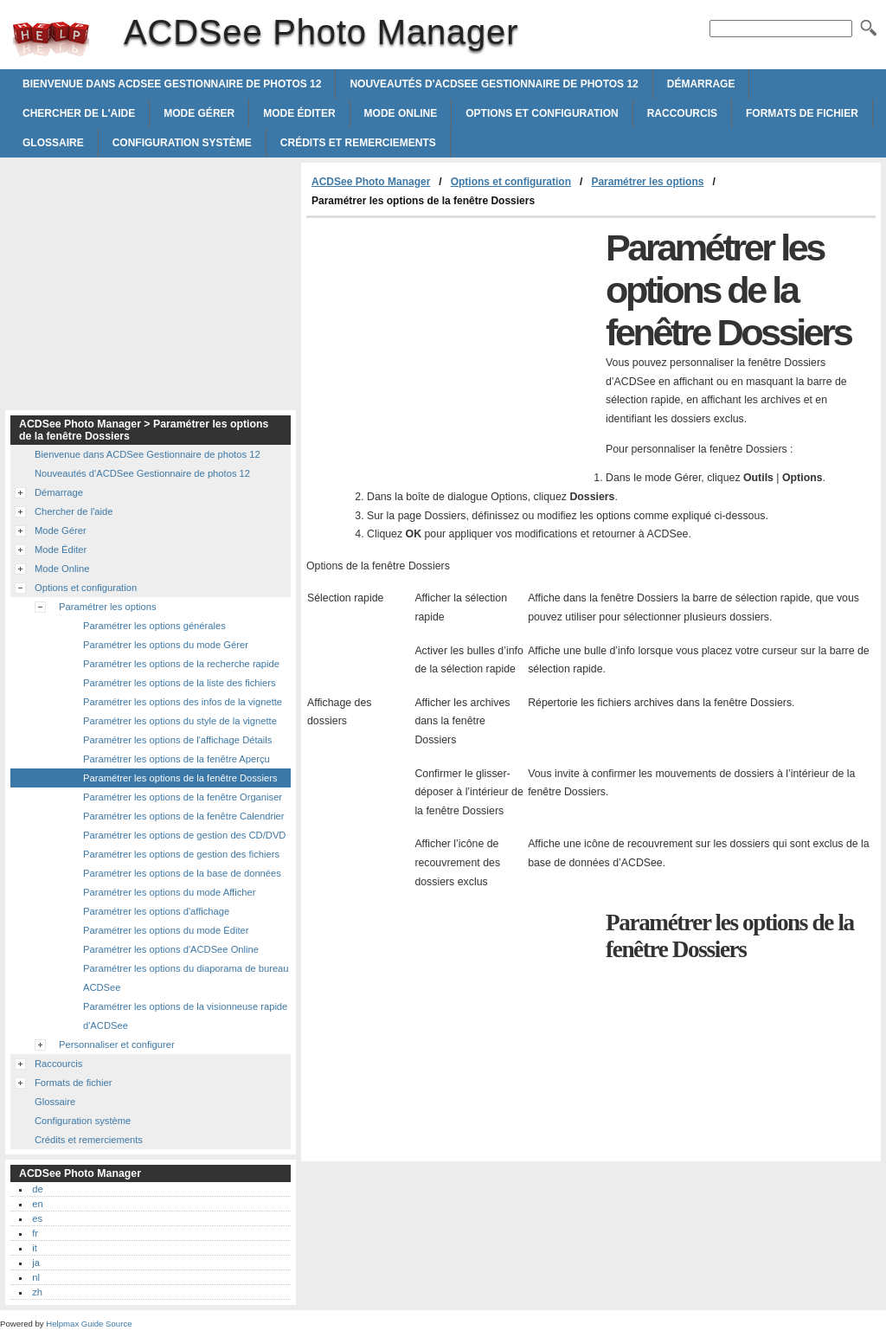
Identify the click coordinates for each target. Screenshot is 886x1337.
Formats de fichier (802, 113)
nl (36, 1277)
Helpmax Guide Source (89, 1323)
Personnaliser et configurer (117, 1044)
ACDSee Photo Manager (51, 39)
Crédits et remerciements (358, 143)
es (37, 1218)
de (37, 1189)
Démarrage (701, 84)
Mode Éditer (299, 113)
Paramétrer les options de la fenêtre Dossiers (180, 778)
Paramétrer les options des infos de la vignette (182, 702)
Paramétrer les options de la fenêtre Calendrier (184, 816)
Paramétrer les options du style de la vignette (180, 721)
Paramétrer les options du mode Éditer (166, 930)
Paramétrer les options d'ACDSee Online (171, 949)
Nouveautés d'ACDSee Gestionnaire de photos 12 (494, 84)
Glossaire (53, 143)
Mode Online (401, 113)
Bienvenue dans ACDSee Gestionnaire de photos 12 (171, 84)
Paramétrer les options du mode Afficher (169, 892)
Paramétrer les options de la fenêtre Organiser (182, 797)
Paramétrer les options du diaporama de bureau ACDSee (186, 978)
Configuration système (182, 143)
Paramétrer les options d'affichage (156, 911)
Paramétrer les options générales (154, 625)
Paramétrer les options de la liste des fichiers (179, 683)
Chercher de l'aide (78, 113)
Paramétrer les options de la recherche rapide (181, 664)
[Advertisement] (451, 348)
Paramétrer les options (647, 182)
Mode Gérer (199, 113)
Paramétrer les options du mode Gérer (165, 645)
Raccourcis (682, 113)
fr (35, 1233)
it (34, 1248)
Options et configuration (541, 113)
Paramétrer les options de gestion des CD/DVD (184, 835)
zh (37, 1292)
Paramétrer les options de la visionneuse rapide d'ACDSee (185, 1016)
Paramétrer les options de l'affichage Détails (177, 740)
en (37, 1204)
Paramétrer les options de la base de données (182, 873)
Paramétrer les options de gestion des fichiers (181, 854)
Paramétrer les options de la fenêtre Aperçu (176, 759)
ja (36, 1262)
